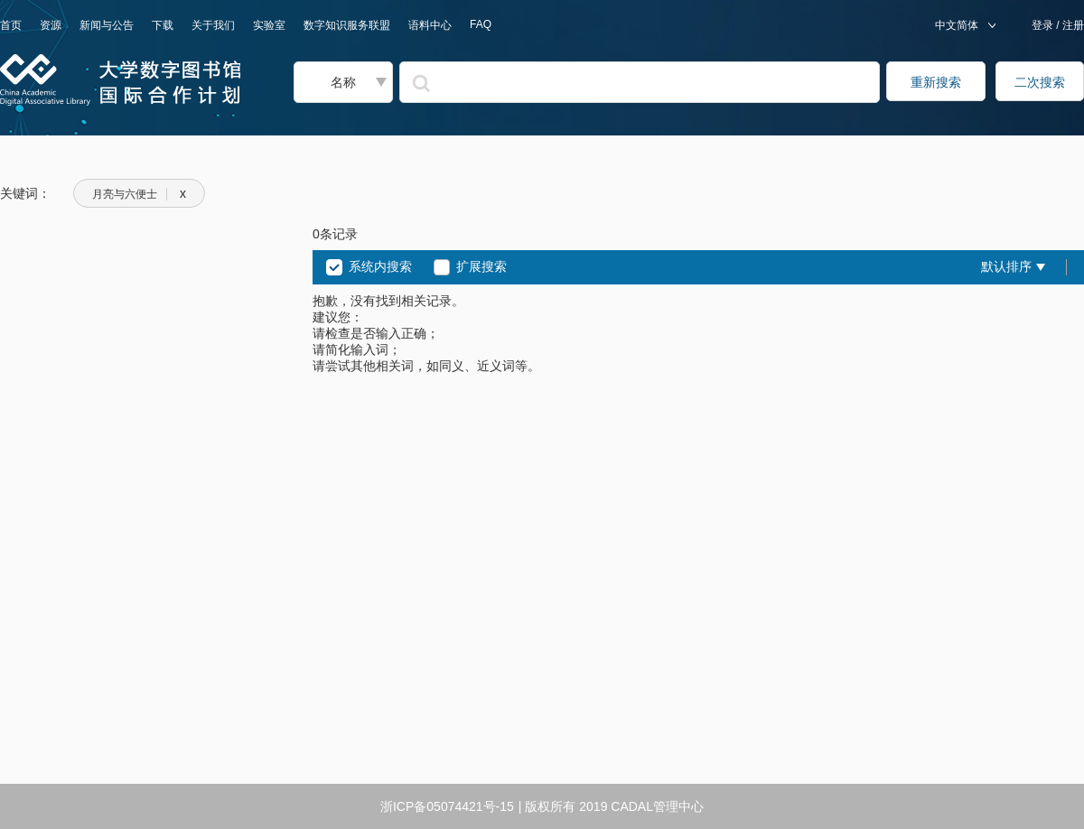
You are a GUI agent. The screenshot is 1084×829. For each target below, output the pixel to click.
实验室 (269, 25)
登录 (1044, 25)
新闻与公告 (106, 25)
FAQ (480, 24)
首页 (11, 25)
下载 (162, 25)
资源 (50, 25)
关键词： (25, 193)
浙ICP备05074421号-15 (447, 806)
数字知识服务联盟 (347, 25)
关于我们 (213, 25)
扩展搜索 (481, 266)
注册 (1072, 25)
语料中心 (430, 25)
